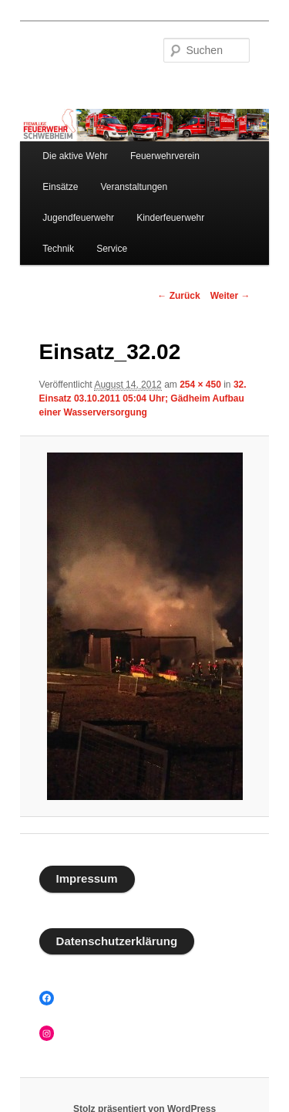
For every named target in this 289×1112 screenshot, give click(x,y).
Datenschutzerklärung (117, 941)
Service (111, 248)
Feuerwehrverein (165, 156)
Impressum (87, 878)
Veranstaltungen (133, 186)
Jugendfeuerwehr (78, 217)
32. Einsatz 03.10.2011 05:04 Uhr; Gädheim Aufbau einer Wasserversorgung (143, 398)
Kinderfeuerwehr (170, 217)
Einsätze (60, 186)
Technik (58, 248)
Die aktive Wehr (74, 156)
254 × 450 (200, 384)
